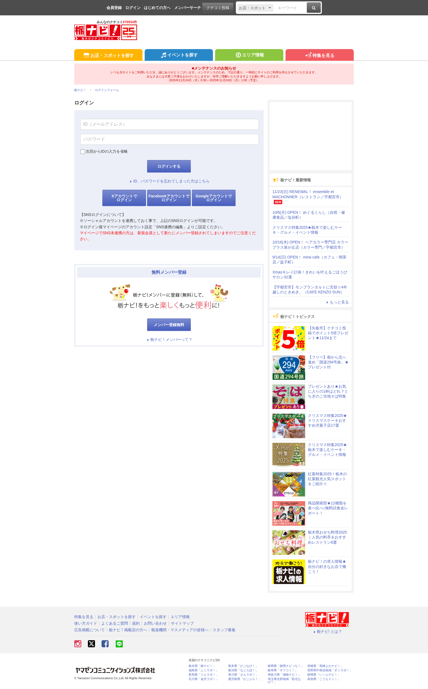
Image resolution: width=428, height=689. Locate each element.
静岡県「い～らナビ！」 (323, 674)
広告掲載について (89, 630)
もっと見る (337, 302)
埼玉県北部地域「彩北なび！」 (284, 681)
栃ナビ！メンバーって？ (168, 339)
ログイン (133, 7)
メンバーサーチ (187, 7)
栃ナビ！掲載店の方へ (128, 630)
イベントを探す (179, 56)
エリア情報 (249, 56)
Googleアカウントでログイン (214, 198)
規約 (136, 623)
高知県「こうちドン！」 (323, 679)
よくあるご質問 (114, 623)
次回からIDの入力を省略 (107, 151)
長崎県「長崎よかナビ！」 (325, 665)
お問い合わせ (155, 623)
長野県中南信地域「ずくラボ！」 (329, 670)
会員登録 (114, 7)
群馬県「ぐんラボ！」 (204, 674)
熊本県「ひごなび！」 (243, 665)
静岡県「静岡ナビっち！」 (286, 665)
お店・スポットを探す (108, 56)
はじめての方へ (157, 7)
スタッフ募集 (224, 630)
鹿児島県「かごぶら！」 (244, 679)
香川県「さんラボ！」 (243, 674)
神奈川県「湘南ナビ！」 (284, 674)
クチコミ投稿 (217, 7)
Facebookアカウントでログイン (168, 198)
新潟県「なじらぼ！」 (243, 670)
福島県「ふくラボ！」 (204, 670)
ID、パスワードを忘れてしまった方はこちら (169, 181)
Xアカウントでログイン (124, 198)
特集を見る (319, 56)
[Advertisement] (311, 136)
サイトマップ (182, 623)
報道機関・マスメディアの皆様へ (180, 630)
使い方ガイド (85, 623)
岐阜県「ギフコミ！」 (283, 670)
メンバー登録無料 (169, 325)
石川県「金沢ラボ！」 (204, 679)
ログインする (168, 166)
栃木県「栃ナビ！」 (202, 665)
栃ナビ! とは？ (327, 631)
